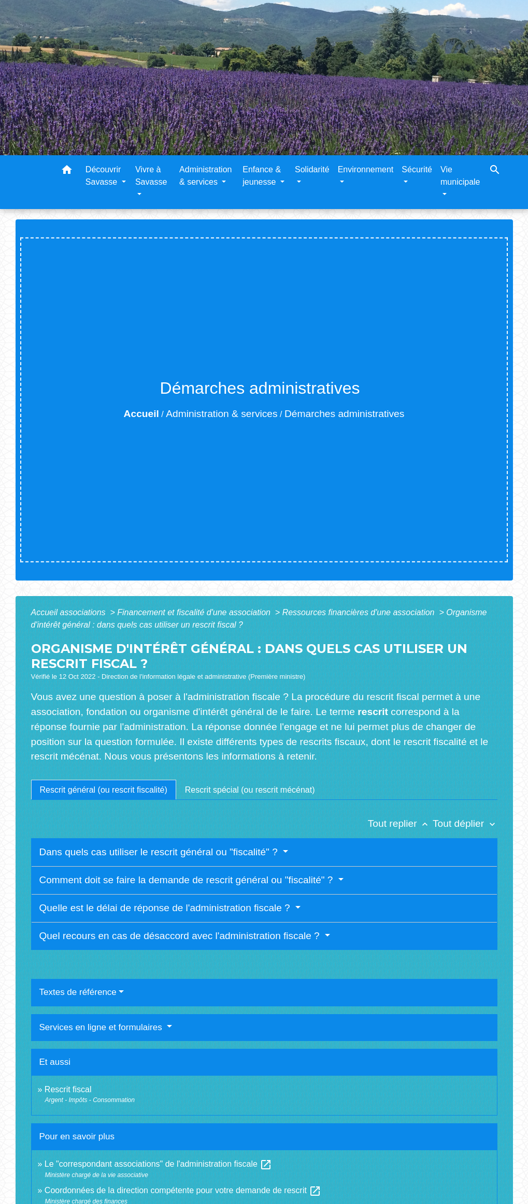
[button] (66, 171)
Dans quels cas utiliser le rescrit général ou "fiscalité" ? (159, 851)
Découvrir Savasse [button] (103, 175)
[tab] (103, 789)
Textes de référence (78, 992)
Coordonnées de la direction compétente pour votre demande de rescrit (183, 1190)
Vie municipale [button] (460, 175)
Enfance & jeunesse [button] (261, 175)
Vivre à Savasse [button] (151, 175)
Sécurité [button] (417, 169)
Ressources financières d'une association (359, 612)
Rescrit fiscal (68, 1089)
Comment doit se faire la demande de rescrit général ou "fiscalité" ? (187, 879)
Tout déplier (465, 823)
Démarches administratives (344, 413)
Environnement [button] (366, 169)
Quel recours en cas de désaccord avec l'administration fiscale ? (180, 935)
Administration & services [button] (205, 175)
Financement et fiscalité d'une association (195, 612)
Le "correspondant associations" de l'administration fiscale (159, 1164)
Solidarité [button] (312, 169)
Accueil (141, 413)
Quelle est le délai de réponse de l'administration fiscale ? (166, 907)
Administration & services (221, 413)
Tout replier (400, 823)
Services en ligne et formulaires (102, 1027)
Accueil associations (69, 612)
